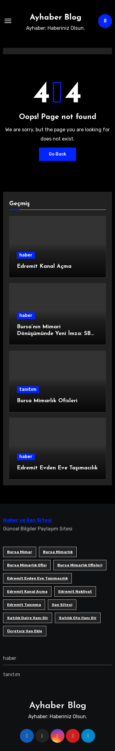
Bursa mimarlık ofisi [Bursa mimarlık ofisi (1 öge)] (27, 565)
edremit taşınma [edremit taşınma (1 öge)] (24, 605)
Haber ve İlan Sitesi (27, 520)
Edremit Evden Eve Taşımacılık (57, 468)
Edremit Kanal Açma (44, 266)
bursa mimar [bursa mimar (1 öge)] (19, 552)
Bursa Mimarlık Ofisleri (47, 401)
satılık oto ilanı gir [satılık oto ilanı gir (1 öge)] (78, 618)
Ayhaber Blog (56, 17)
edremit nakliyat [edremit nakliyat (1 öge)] (75, 591)
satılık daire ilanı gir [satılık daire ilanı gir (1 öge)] (27, 618)
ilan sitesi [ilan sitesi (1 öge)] (62, 605)
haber (26, 255)
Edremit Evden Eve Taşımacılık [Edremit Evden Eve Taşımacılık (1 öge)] (37, 578)
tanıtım (27, 389)
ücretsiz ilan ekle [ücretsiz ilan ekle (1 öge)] (24, 631)
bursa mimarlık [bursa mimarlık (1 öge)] (58, 552)
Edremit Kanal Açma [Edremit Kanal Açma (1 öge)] (27, 591)
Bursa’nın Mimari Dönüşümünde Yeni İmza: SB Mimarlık (54, 333)
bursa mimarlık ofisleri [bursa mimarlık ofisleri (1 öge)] (79, 565)
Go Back (57, 154)
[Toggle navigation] (8, 21)
